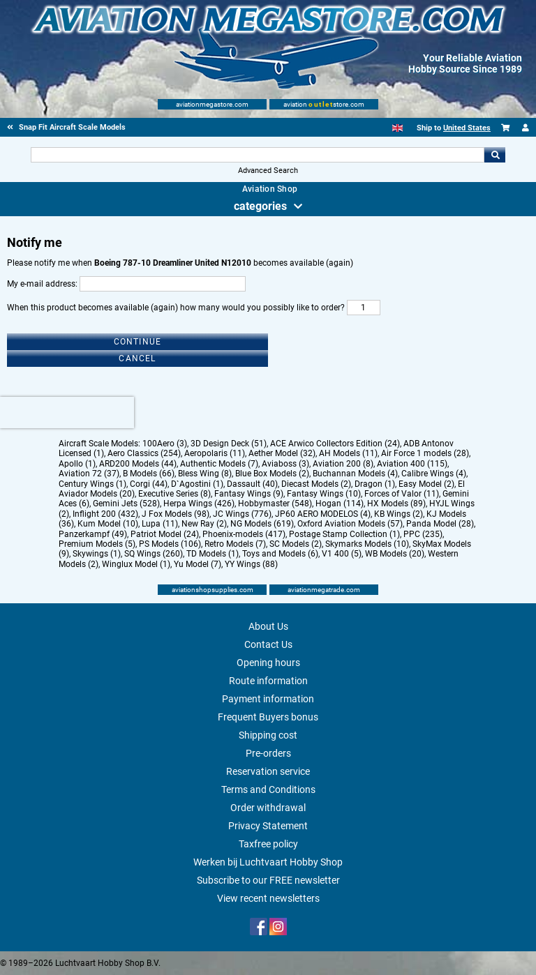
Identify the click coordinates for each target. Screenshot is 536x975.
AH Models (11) (348, 453)
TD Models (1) (212, 554)
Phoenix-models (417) (243, 534)
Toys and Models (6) (280, 554)
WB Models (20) (394, 554)
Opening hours (268, 662)
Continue (138, 342)
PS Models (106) (170, 544)
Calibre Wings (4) (433, 473)
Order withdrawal (268, 807)
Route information (268, 680)
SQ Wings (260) (153, 554)
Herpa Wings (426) (198, 503)
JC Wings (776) (242, 514)
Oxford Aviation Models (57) (350, 524)
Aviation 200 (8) (343, 464)
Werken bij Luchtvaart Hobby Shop (268, 862)
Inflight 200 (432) (105, 514)
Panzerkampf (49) (93, 534)
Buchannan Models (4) (355, 473)
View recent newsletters (268, 898)
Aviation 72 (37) (89, 473)
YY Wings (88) (251, 564)
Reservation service (268, 771)
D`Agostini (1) (197, 484)
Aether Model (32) (281, 453)
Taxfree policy (268, 843)
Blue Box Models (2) (272, 473)
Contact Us (268, 644)
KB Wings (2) (398, 514)
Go (494, 154)
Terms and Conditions (268, 789)
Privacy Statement (268, 825)
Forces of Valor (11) (401, 494)
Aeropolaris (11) (214, 453)
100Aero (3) (164, 443)
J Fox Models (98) (175, 514)
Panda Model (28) (440, 524)
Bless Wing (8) (205, 473)
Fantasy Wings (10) (324, 494)
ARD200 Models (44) (138, 464)
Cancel (137, 358)
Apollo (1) (77, 464)
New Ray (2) (204, 524)
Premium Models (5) (97, 544)
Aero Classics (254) (144, 453)
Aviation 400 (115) (412, 464)
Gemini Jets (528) (126, 503)
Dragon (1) (375, 484)
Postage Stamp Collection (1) (344, 534)
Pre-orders (268, 753)
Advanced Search (268, 170)
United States (467, 128)
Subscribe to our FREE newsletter (268, 880)
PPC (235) (422, 534)
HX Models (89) (396, 503)
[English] (397, 128)
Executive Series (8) (174, 494)
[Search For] (257, 154)
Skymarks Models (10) (367, 544)
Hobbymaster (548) (275, 503)
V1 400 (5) (342, 554)
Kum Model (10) (107, 524)
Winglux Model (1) (136, 564)
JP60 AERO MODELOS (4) (323, 514)
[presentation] (67, 412)
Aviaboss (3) (285, 464)
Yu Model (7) (197, 564)
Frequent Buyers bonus (268, 717)
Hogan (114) (339, 503)
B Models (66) (148, 473)
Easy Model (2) (426, 484)
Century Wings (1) (92, 484)
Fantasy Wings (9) (248, 494)
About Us (268, 626)
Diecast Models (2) (316, 484)
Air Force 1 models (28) (425, 453)
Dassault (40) (252, 484)
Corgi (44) (149, 484)
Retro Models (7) (235, 544)
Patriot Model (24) (165, 534)
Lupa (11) (160, 524)
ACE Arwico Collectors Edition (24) (335, 443)
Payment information (268, 698)
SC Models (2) (295, 544)
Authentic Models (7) (219, 464)
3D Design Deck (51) (229, 443)
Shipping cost (268, 735)
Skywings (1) (97, 554)
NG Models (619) (262, 524)
